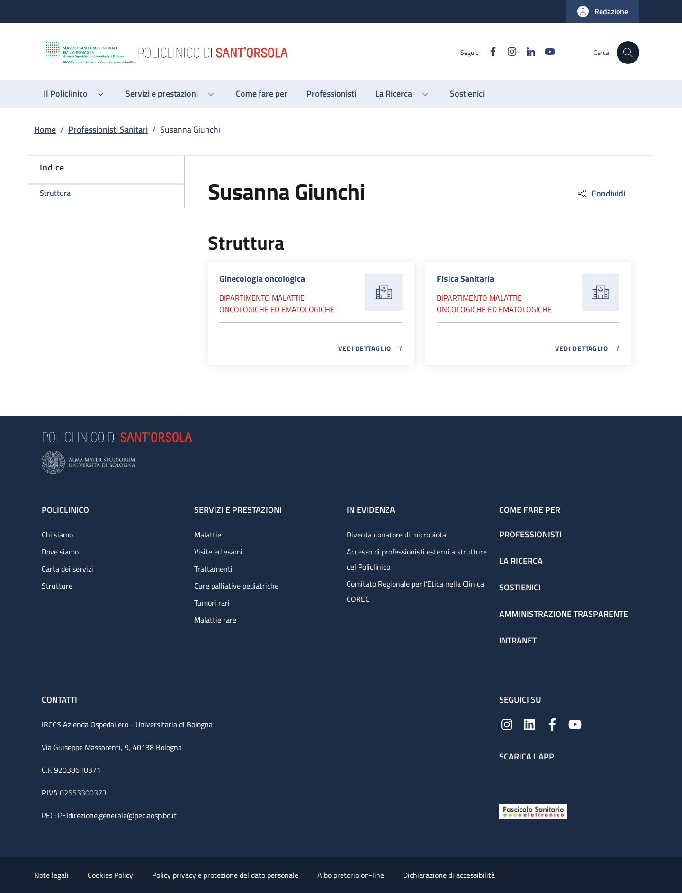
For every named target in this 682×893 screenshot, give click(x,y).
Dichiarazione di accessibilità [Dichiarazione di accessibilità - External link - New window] (449, 875)
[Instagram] (508, 52)
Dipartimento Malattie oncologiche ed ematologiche (276, 303)
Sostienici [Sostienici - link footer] (520, 587)
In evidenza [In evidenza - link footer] (371, 509)
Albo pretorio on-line (350, 875)
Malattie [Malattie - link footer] (207, 534)
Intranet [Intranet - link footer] (518, 640)
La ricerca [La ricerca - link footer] (521, 560)
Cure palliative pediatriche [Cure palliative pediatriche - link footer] (236, 585)
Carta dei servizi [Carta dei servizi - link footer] (67, 568)
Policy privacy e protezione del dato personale (225, 875)
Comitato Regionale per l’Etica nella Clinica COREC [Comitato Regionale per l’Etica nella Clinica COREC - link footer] (415, 591)
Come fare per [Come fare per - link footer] (529, 509)
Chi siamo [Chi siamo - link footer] (57, 534)
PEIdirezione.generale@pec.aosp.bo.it (117, 815)
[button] (602, 11)
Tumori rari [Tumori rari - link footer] (212, 602)
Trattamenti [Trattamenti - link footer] (213, 568)
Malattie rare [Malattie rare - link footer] (215, 619)
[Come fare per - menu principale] (261, 94)
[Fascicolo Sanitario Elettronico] (533, 810)
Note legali (51, 875)
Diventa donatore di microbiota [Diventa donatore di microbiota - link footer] (396, 534)
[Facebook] (489, 52)
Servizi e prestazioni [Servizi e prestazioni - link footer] (238, 509)
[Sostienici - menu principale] (467, 94)
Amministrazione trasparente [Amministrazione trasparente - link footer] (563, 613)
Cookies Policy (110, 875)
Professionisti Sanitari (108, 129)
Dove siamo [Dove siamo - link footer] (60, 551)
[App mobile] (506, 780)
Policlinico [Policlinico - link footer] (65, 509)
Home (45, 129)
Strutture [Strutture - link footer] (57, 585)
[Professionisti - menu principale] (331, 94)
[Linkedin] (527, 52)
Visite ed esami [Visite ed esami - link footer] (218, 551)
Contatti (60, 699)
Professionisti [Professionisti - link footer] (530, 534)
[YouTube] (546, 52)
